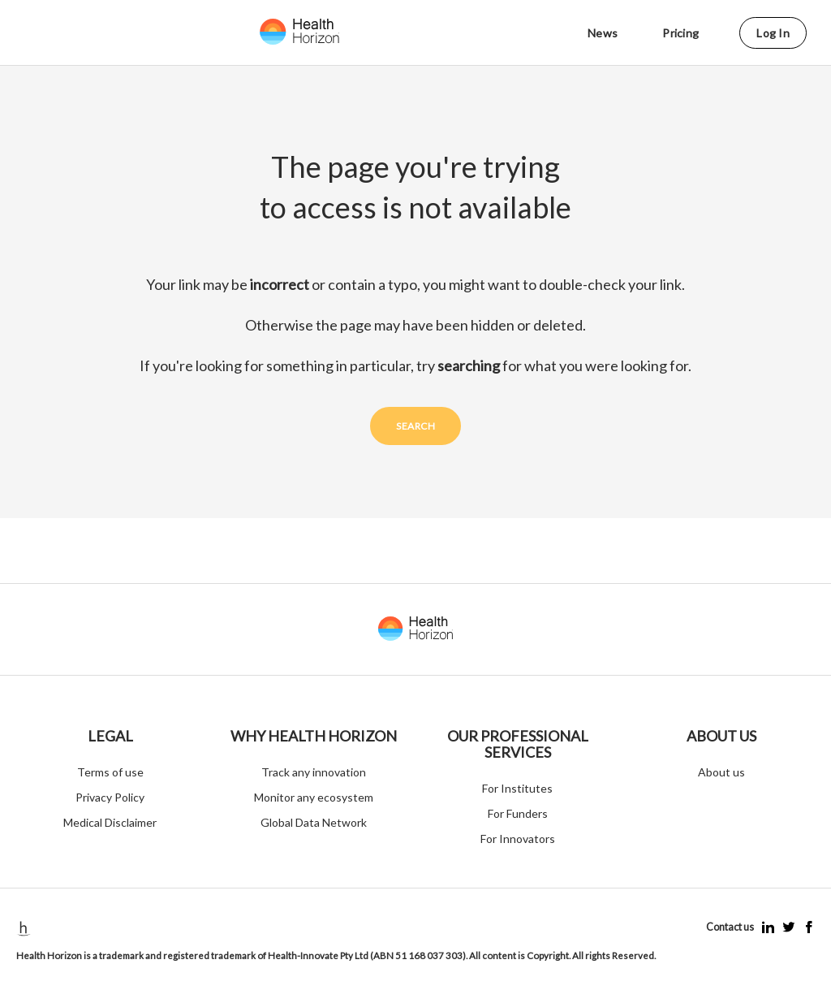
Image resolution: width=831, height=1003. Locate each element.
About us (721, 772)
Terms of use (110, 772)
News (603, 33)
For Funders (518, 813)
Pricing (680, 33)
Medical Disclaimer (110, 822)
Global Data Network (313, 822)
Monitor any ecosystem (313, 797)
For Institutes (517, 788)
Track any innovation (313, 772)
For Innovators (517, 838)
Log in (773, 33)
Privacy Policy (109, 797)
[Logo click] (316, 32)
